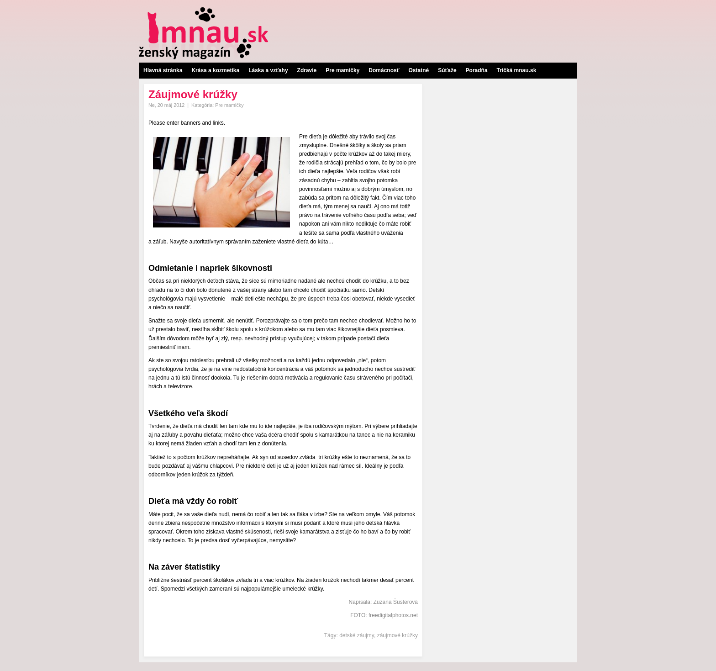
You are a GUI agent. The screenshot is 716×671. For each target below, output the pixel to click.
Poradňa (477, 70)
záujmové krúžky (397, 635)
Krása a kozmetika (215, 70)
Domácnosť (384, 70)
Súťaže (447, 70)
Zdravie (307, 70)
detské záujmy (356, 635)
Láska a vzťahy (268, 70)
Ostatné (418, 70)
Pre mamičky (342, 70)
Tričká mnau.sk (517, 70)
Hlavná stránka (162, 70)
